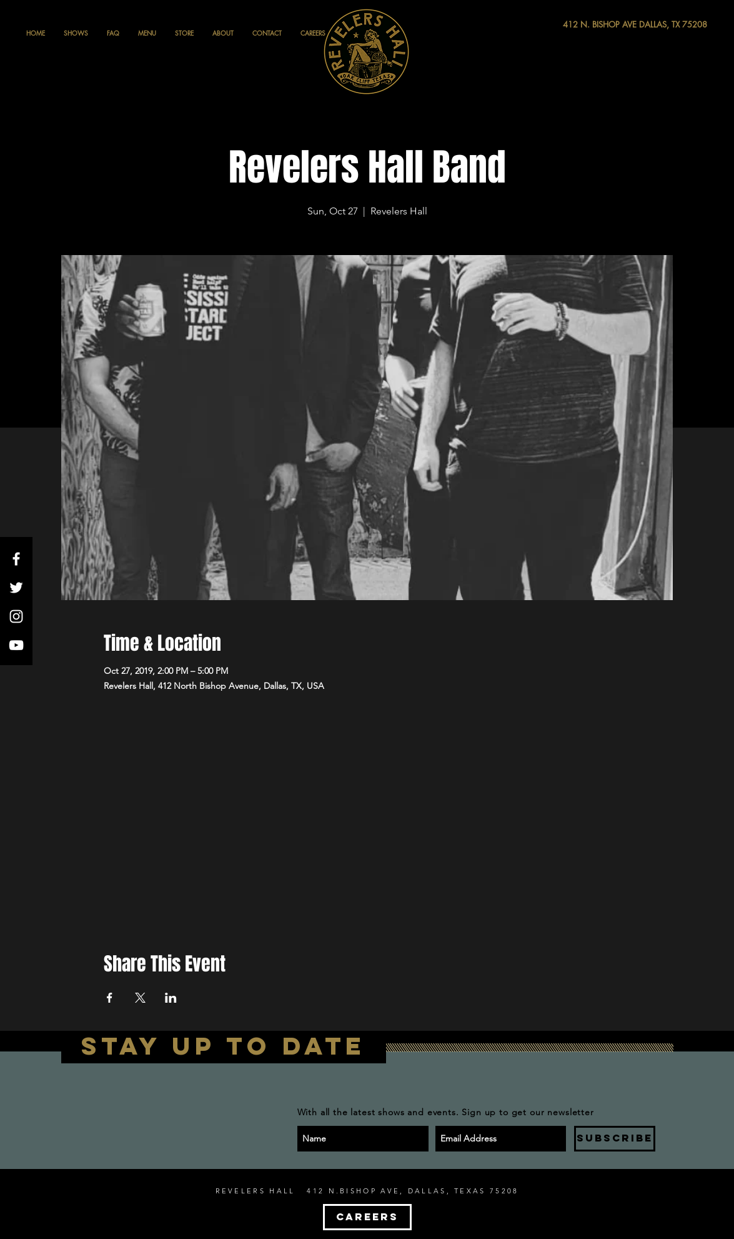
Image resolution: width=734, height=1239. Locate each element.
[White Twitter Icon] (16, 587)
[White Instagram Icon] (16, 616)
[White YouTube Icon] (16, 645)
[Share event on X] (140, 998)
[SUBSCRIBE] (614, 1138)
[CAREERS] (367, 1217)
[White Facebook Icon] (16, 559)
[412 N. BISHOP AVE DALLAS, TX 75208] (589, 25)
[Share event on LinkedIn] (171, 998)
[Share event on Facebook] (110, 998)
